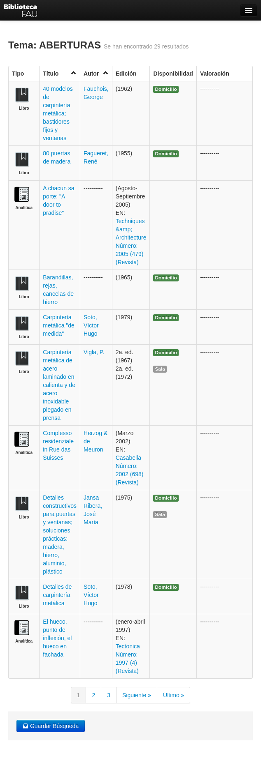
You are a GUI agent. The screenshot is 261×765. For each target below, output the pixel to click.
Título (60, 73)
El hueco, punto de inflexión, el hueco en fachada (57, 638)
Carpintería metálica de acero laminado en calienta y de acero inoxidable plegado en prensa (59, 385)
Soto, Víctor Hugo (91, 325)
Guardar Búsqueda (51, 726)
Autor (96, 73)
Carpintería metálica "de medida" (59, 325)
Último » (173, 695)
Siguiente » (136, 695)
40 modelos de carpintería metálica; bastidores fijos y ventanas (57, 113)
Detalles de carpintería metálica (57, 594)
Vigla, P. (94, 352)
